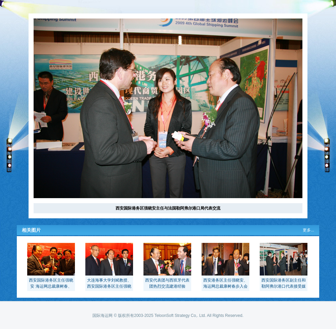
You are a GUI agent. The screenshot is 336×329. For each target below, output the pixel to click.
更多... (308, 230)
